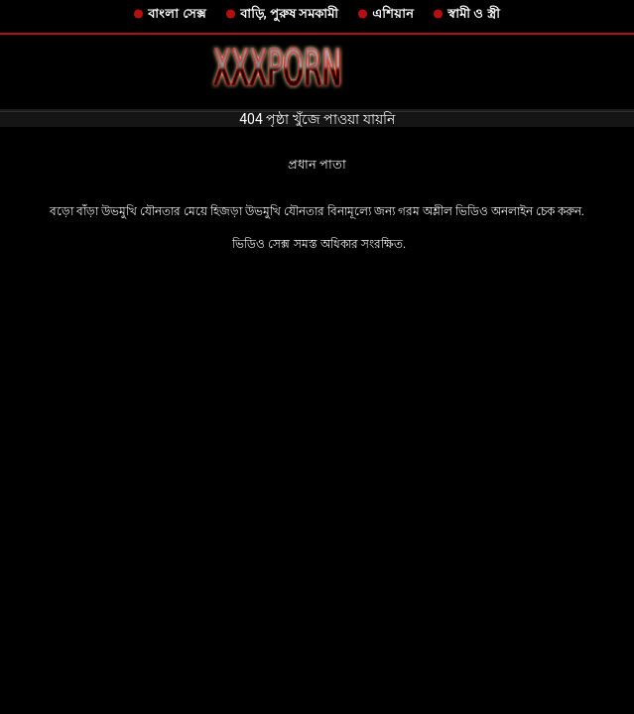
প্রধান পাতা (317, 164)
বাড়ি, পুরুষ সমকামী (289, 13)
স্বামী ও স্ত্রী (473, 13)
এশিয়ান (393, 13)
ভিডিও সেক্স (261, 244)
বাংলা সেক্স (176, 13)
